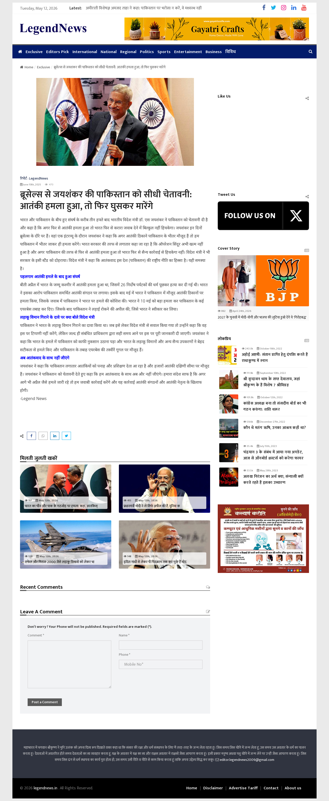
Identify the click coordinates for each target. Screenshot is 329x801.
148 (127, 556)
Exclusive (34, 51)
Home (26, 67)
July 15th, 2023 (267, 446)
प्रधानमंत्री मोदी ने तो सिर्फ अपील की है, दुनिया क (152, 506)
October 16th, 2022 (269, 348)
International (84, 51)
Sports (164, 51)
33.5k (248, 470)
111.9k (248, 373)
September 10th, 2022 (271, 373)
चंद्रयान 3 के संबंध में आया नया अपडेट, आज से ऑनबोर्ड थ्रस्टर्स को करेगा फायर (273, 455)
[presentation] (157, 681)
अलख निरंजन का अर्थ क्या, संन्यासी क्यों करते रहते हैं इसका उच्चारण (273, 479)
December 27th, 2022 (271, 422)
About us (293, 788)
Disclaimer (213, 788)
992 (222, 311)
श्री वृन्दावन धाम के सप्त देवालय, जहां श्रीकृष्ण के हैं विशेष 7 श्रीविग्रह (271, 382)
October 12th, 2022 (270, 397)
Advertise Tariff (243, 788)
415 (127, 500)
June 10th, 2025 (30, 184)
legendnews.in (46, 788)
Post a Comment (45, 702)
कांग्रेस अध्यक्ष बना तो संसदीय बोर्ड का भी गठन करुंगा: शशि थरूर (274, 406)
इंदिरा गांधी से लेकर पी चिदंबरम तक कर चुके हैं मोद (155, 562)
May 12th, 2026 (46, 500)
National (109, 51)
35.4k (248, 446)
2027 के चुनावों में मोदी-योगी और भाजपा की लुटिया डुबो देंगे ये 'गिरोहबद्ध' (262, 317)
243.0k (247, 348)
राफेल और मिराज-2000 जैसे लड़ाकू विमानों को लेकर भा (59, 562)
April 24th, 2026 (240, 311)
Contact (271, 788)
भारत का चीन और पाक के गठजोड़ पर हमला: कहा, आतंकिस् (61, 506)
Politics (147, 51)
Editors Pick (57, 51)
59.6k (248, 422)
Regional (128, 51)
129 (28, 556)
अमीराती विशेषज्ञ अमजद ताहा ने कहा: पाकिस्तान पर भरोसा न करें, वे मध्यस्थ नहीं (144, 6)
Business (214, 51)
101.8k (248, 397)
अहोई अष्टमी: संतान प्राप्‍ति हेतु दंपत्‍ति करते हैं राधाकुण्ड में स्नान (275, 357)
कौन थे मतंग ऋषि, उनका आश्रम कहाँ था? (274, 427)
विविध (230, 51)
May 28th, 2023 (267, 470)
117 (28, 500)
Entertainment (188, 51)
